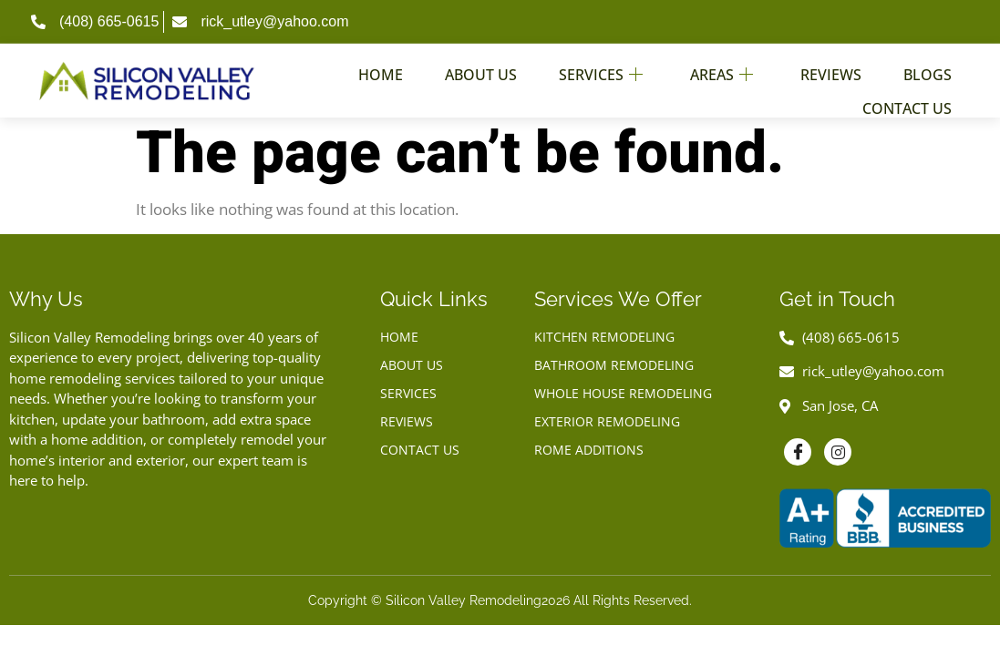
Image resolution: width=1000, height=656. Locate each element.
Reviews (830, 69)
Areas (721, 69)
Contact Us (907, 92)
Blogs (927, 69)
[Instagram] (837, 452)
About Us (481, 69)
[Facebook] (797, 452)
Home (380, 69)
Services (601, 69)
